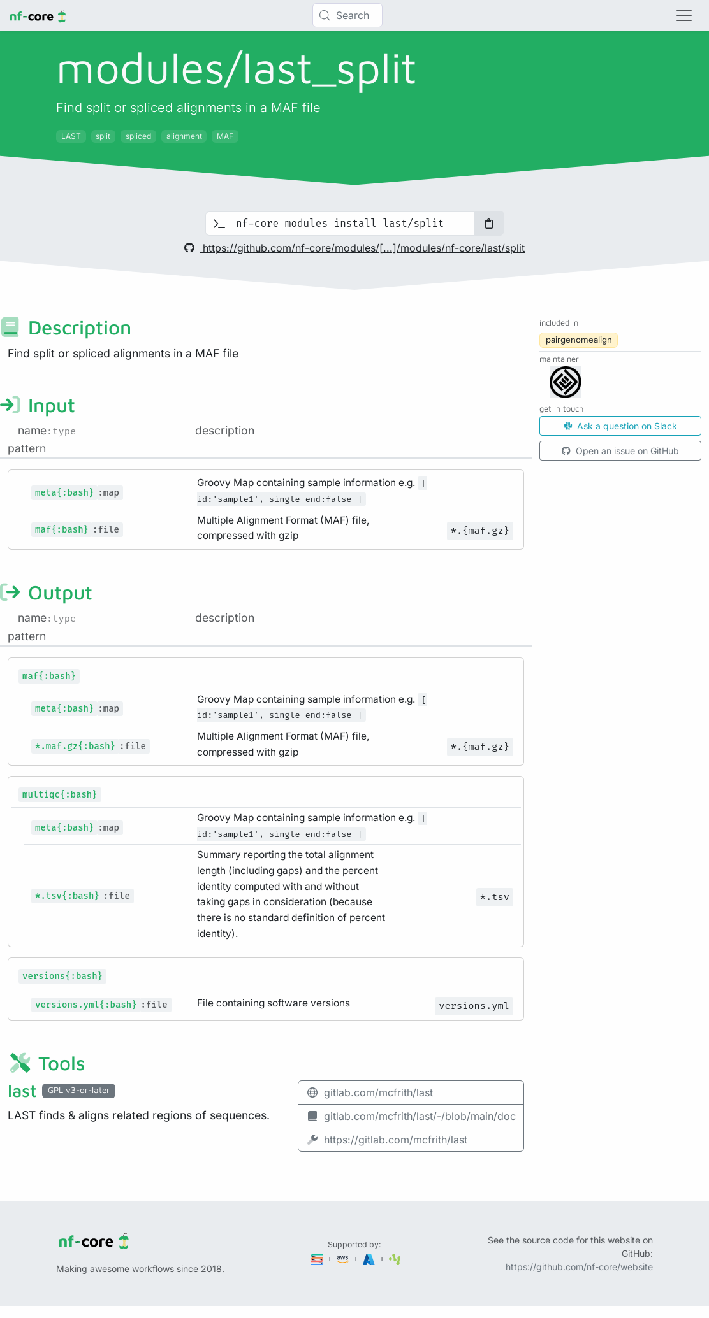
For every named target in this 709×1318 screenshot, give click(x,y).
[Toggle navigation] (684, 15)
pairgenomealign (579, 339)
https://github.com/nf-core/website (579, 1266)
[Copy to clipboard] (489, 223)
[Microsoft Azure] (370, 1258)
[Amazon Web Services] (344, 1258)
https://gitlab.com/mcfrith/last (386, 1139)
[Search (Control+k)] (347, 15)
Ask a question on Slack (620, 425)
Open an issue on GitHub (620, 450)
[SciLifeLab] (395, 1258)
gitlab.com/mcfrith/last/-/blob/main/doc (411, 1116)
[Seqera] (318, 1258)
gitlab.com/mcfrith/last (369, 1092)
